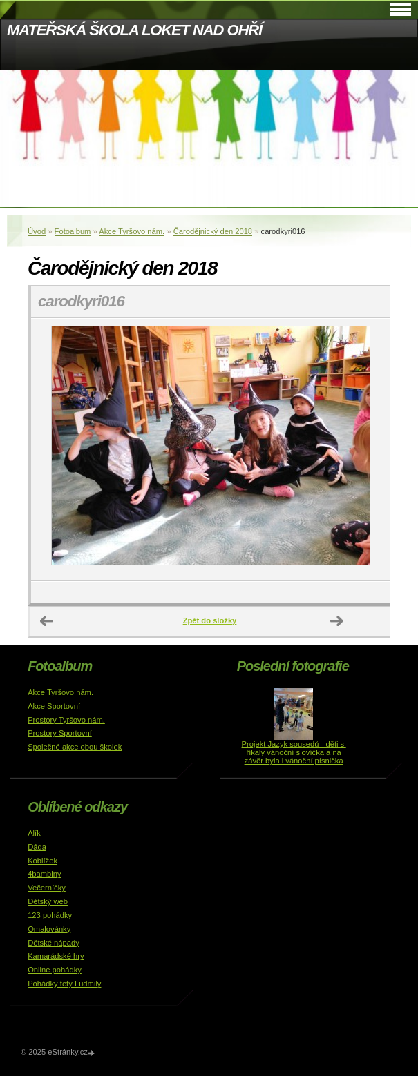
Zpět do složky (210, 620)
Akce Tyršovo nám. (131, 231)
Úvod (37, 231)
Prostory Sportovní (60, 733)
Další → (337, 621)
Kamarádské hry (56, 956)
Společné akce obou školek (75, 747)
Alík (34, 833)
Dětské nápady (53, 943)
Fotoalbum (73, 231)
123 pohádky (50, 915)
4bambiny (44, 874)
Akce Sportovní (54, 706)
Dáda (37, 847)
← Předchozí (47, 621)
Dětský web (48, 901)
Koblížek (42, 861)
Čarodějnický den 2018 (212, 231)
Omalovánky (49, 929)
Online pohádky (55, 970)
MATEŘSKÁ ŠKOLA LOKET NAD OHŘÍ (134, 30)
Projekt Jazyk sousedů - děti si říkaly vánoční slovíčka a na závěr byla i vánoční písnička (294, 752)
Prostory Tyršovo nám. (66, 720)
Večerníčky (47, 887)
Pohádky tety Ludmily (64, 983)
